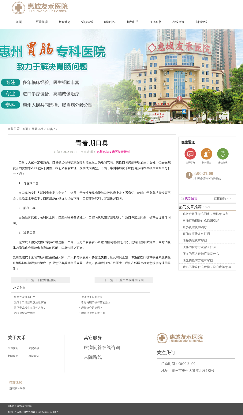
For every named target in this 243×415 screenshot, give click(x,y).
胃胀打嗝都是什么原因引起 (201, 220)
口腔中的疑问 (47, 280)
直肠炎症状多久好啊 (196, 233)
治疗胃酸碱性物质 (24, 313)
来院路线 (201, 22)
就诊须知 (110, 22)
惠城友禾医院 (17, 388)
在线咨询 (178, 22)
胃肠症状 (37, 128)
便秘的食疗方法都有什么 (199, 247)
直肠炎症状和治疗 (195, 227)
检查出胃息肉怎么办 (93, 313)
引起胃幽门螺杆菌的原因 (95, 302)
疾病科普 (156, 22)
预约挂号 (133, 22)
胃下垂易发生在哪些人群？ (30, 307)
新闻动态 (64, 22)
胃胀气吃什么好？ (24, 297)
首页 (19, 22)
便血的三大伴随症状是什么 (201, 253)
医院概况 (42, 22)
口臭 (50, 128)
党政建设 (87, 22)
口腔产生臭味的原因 (130, 280)
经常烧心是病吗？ (92, 307)
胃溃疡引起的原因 (92, 297)
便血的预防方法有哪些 (198, 260)
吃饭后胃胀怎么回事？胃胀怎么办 (205, 213)
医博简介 (13, 348)
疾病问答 (93, 347)
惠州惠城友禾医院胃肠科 (113, 151)
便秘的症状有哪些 (195, 240)
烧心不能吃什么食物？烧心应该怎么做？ (210, 267)
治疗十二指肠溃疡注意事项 (30, 302)
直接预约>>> (222, 198)
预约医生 (206, 162)
